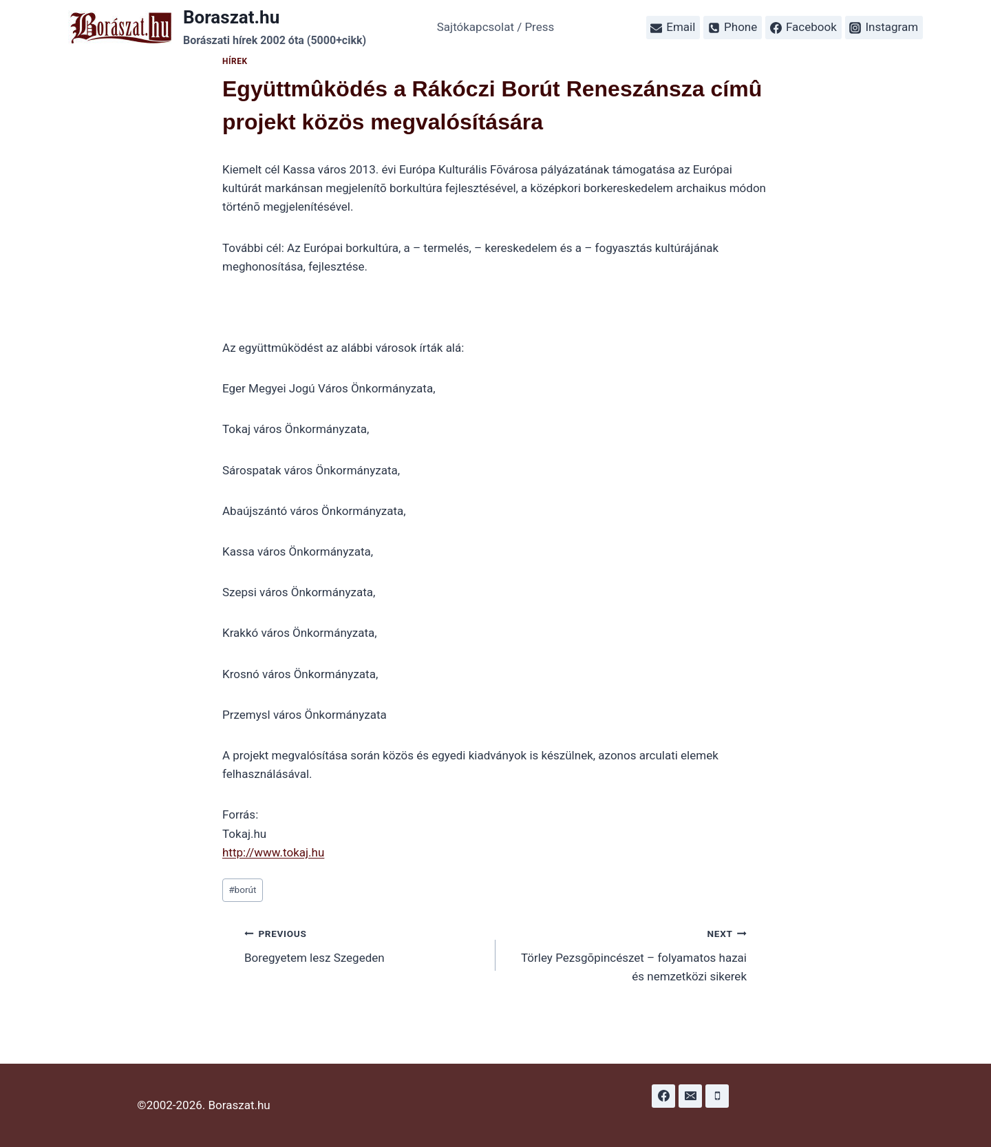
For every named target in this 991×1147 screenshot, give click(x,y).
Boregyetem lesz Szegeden (364, 944)
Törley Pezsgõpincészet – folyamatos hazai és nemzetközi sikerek (627, 953)
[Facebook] (663, 1096)
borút (242, 889)
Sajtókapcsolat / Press (496, 27)
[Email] (690, 1096)
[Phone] (717, 1096)
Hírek (235, 61)
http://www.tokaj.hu (273, 852)
